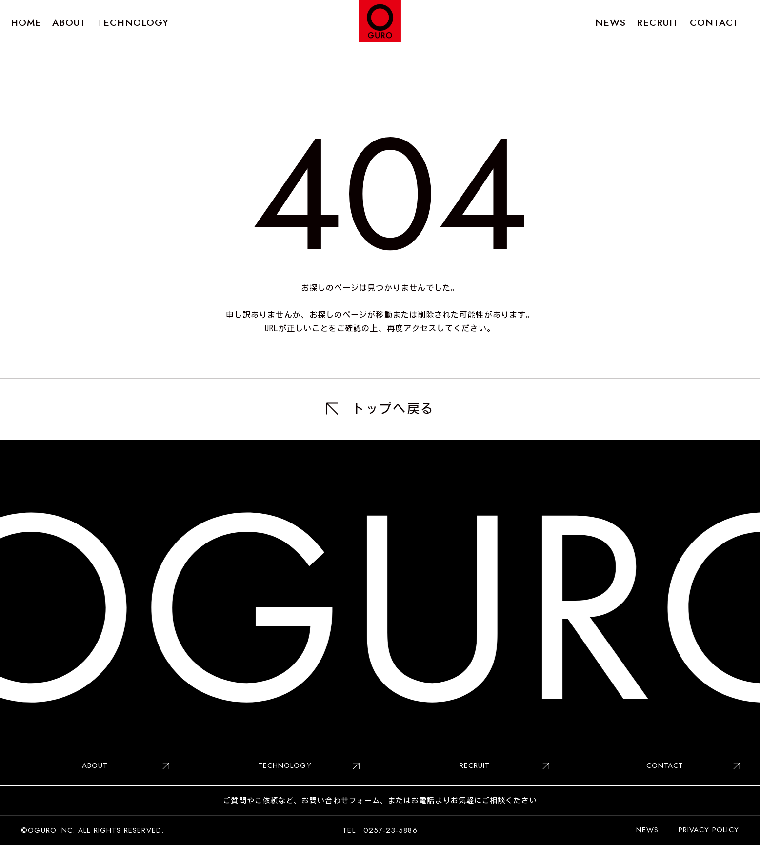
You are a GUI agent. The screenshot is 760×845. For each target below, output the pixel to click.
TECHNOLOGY (133, 22)
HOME (26, 22)
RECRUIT (658, 22)
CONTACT (714, 22)
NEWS (610, 22)
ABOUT (69, 22)
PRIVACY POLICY (709, 830)
